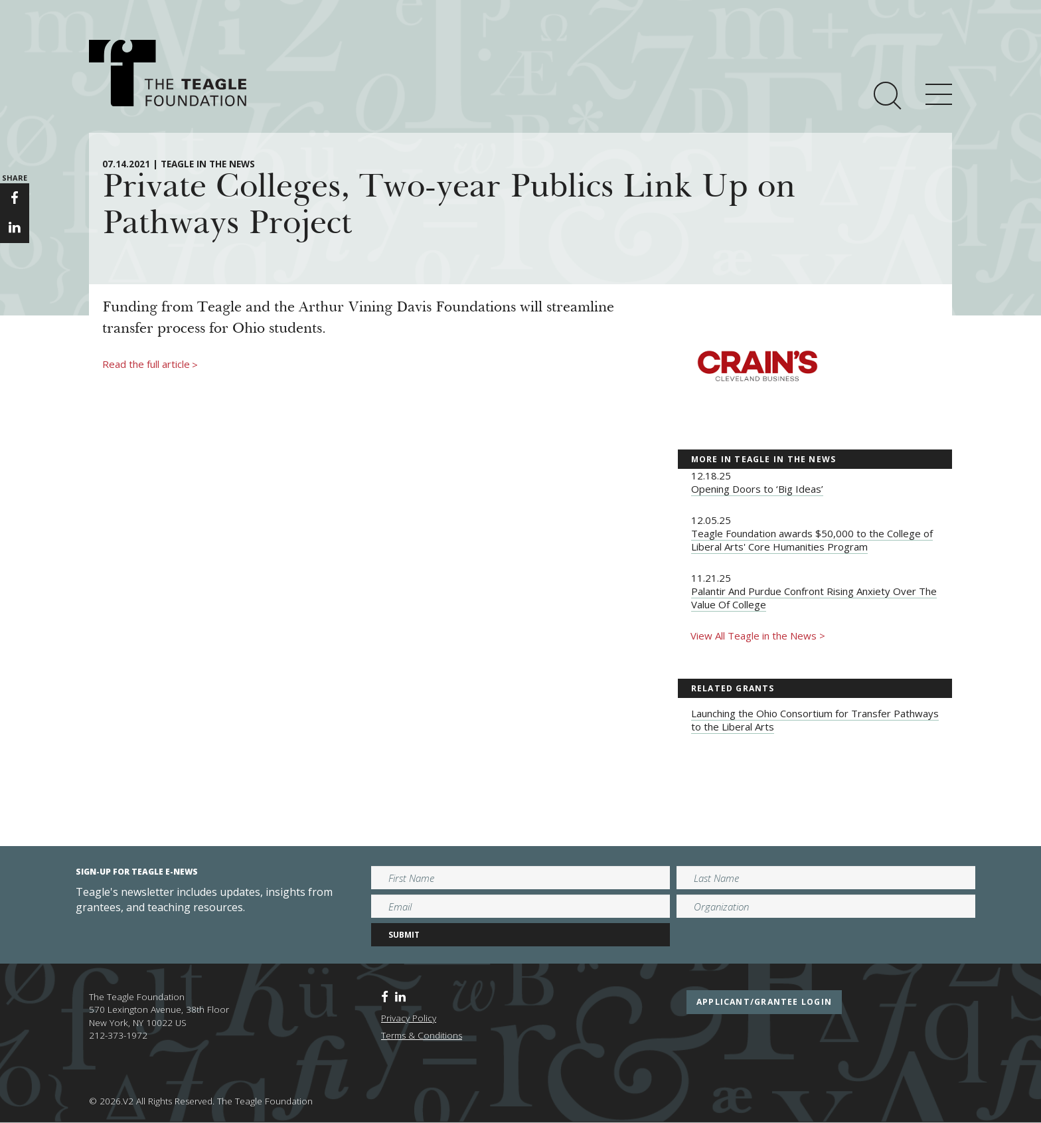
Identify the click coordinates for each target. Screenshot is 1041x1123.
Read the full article (150, 364)
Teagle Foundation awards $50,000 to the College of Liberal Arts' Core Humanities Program (812, 540)
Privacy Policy (408, 1018)
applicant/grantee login (764, 1001)
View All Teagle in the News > (757, 635)
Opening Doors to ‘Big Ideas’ (757, 488)
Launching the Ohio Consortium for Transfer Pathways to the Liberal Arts (815, 720)
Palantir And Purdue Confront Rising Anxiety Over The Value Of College (814, 597)
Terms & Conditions (421, 1035)
